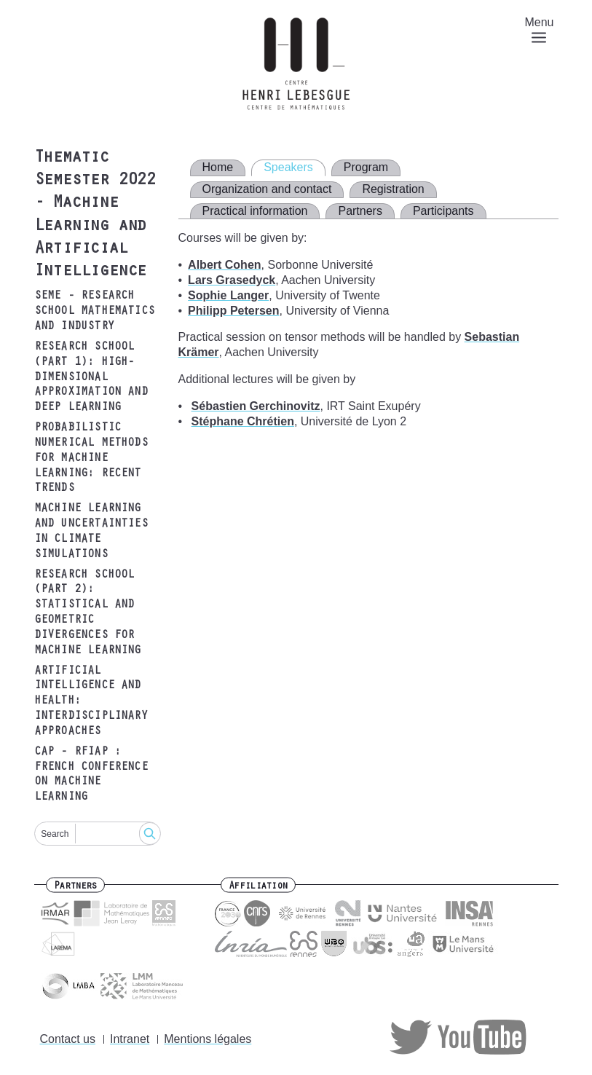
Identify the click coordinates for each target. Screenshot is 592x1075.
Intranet (129, 1039)
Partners (360, 211)
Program (366, 167)
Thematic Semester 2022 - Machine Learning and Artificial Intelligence (94, 215)
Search (54, 834)
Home (218, 167)
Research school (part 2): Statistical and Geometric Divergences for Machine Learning (87, 613)
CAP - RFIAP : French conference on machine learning (91, 775)
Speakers (288, 167)
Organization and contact (267, 189)
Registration (393, 189)
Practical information (255, 211)
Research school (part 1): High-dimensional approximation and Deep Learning (91, 378)
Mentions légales (207, 1039)
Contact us (67, 1039)
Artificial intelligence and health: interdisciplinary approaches (91, 702)
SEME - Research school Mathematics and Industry (94, 312)
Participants (443, 211)
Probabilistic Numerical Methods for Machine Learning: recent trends (91, 458)
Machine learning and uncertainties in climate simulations (91, 531)
